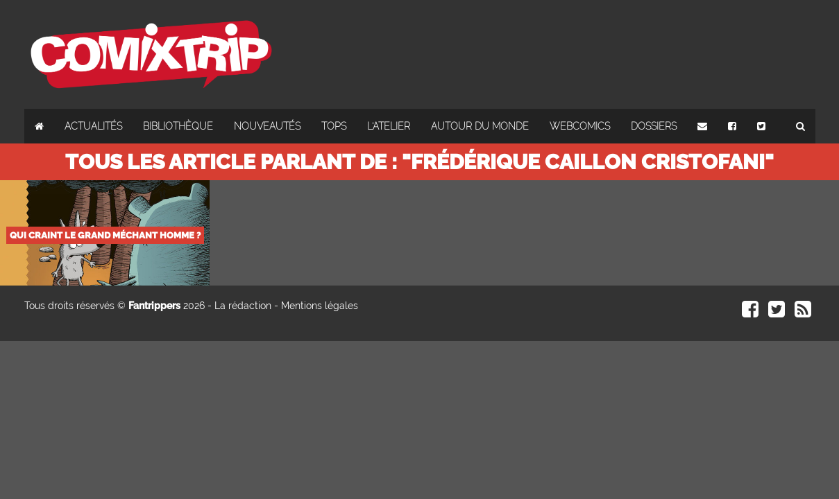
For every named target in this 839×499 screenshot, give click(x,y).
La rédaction (242, 305)
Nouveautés (267, 126)
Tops (333, 126)
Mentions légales (319, 305)
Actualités (93, 126)
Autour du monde (480, 126)
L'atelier (388, 126)
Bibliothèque (178, 126)
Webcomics (580, 126)
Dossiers (654, 126)
